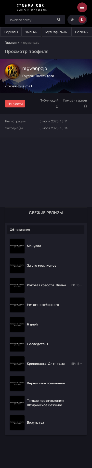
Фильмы (32, 32)
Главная (11, 42)
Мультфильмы (56, 32)
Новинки (81, 32)
